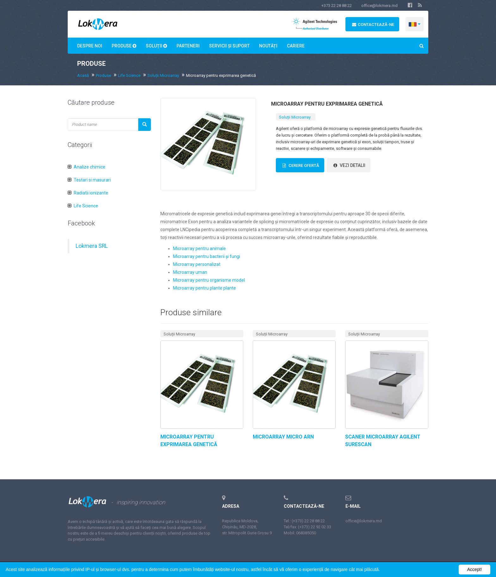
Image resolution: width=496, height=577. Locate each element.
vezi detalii (348, 165)
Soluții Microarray (163, 75)
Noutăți (268, 45)
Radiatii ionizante (91, 192)
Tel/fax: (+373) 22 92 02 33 (307, 527)
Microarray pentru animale (199, 248)
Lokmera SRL (92, 246)
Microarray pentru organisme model (209, 280)
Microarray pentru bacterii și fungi (206, 256)
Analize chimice (89, 166)
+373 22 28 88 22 (336, 5)
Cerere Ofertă (300, 165)
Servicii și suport (229, 45)
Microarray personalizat (196, 264)
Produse (124, 45)
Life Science (129, 75)
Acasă (83, 75)
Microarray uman (190, 272)
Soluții (156, 45)
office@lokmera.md (379, 5)
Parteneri (188, 45)
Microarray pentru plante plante (204, 288)
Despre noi (89, 45)
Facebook (81, 223)
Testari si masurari (92, 179)
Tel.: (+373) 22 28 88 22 (304, 521)
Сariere (296, 45)
